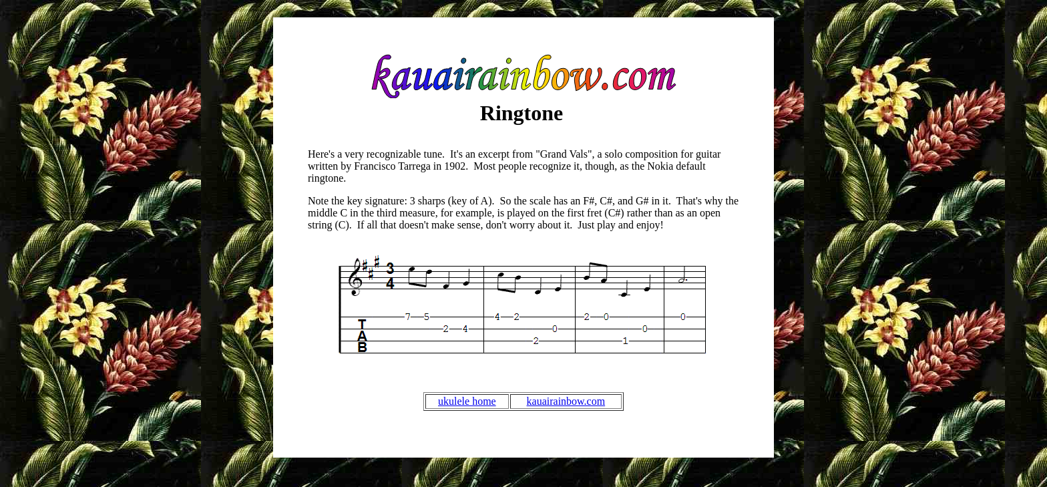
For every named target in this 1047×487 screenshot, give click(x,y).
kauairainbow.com (566, 401)
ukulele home (467, 401)
